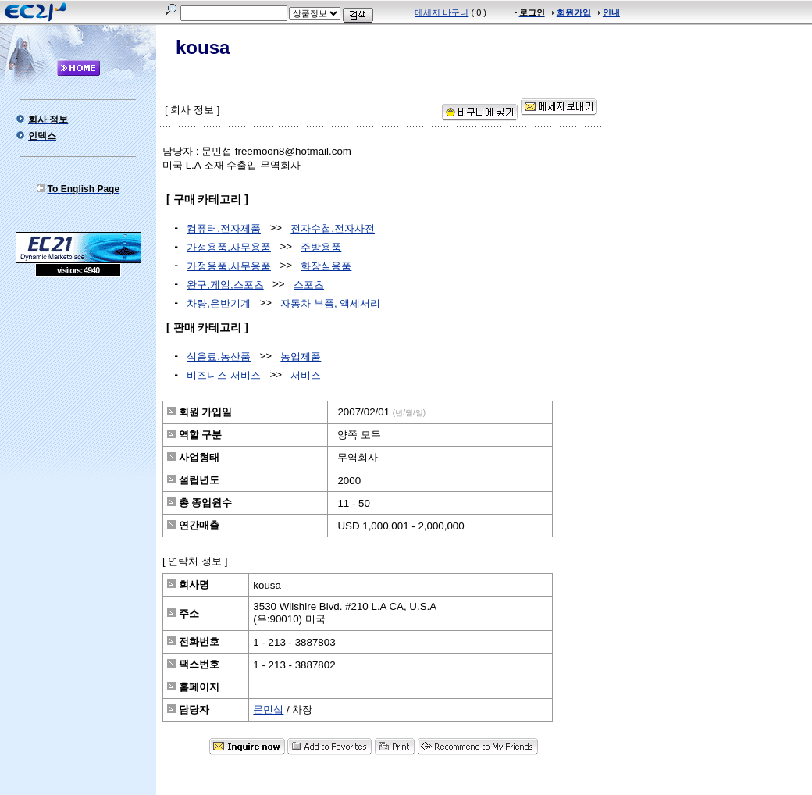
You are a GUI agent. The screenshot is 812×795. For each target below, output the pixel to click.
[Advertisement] (78, 390)
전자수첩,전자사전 (332, 228)
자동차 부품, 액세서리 (330, 303)
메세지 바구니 (441, 12)
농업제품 (300, 356)
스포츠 (309, 285)
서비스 (305, 375)
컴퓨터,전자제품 (224, 228)
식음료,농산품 (219, 356)
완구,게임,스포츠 (225, 285)
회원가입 (574, 12)
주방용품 (321, 247)
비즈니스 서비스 (224, 375)
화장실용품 (326, 266)
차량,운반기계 (219, 303)
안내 (611, 12)
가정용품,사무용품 (229, 247)
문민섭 (268, 709)
